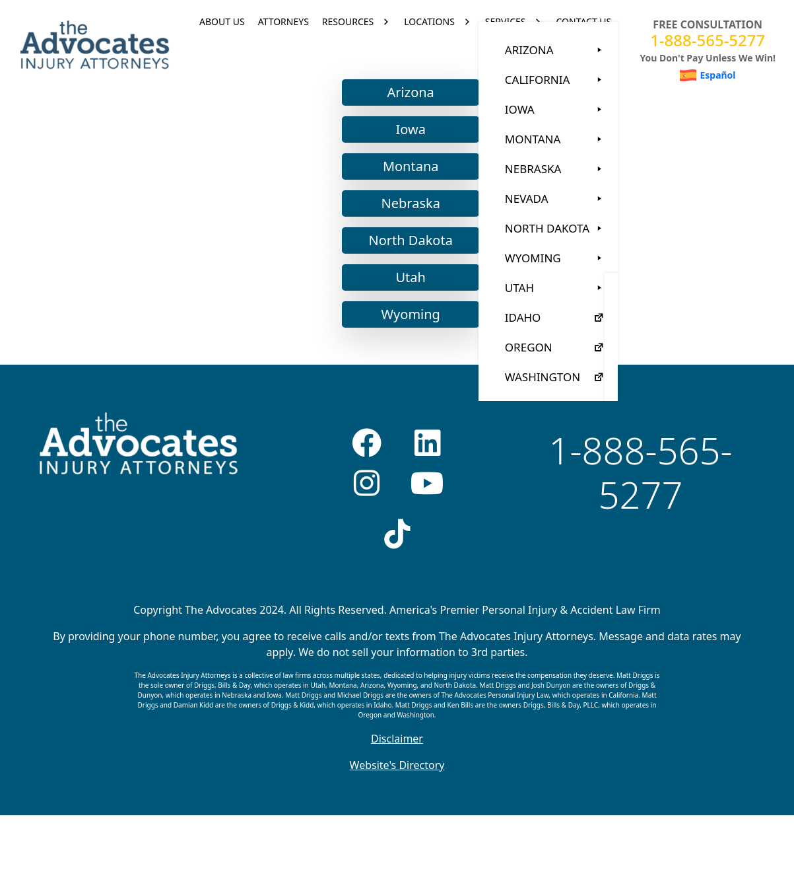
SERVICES (505, 44)
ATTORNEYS (283, 44)
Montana (402, 213)
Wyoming (402, 361)
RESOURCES (348, 44)
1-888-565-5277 (707, 40)
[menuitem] (708, 75)
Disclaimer (397, 785)
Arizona (402, 139)
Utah (402, 324)
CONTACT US (583, 44)
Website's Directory (397, 812)
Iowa (402, 176)
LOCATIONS (429, 44)
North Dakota (402, 287)
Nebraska (402, 250)
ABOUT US (222, 44)
